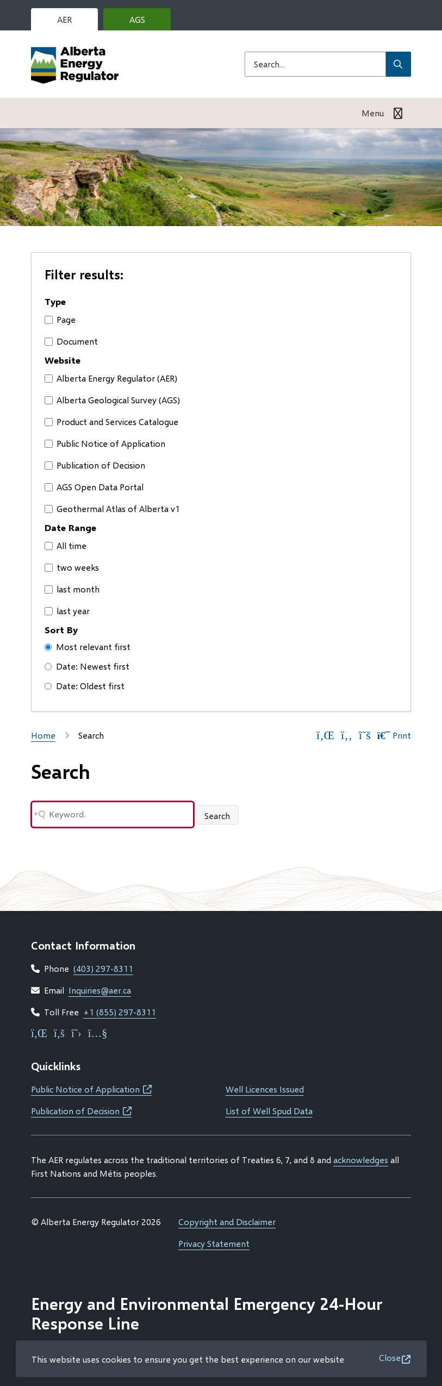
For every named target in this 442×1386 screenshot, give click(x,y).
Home (43, 735)
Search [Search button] (217, 815)
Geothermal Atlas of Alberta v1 (112, 508)
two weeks (72, 567)
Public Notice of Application (105, 443)
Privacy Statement (214, 1243)
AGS (145, 22)
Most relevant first (87, 646)
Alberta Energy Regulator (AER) (111, 378)
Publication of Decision (95, 465)
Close (390, 1357)
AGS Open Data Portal (94, 487)
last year (67, 610)
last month (72, 589)
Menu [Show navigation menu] (373, 113)
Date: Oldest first (84, 685)
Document (71, 341)
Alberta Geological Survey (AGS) (112, 400)
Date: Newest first (87, 666)
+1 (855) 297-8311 (119, 1012)
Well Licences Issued (265, 1089)
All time (65, 545)
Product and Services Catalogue (111, 421)
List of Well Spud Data (269, 1111)
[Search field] (315, 64)
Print (394, 735)
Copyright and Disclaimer (227, 1221)
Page (60, 319)
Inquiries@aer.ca (100, 990)
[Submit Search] (398, 64)
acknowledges (360, 1159)
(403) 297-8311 (103, 968)
